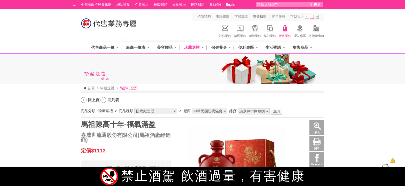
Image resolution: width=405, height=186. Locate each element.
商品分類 (88, 111)
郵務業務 (225, 30)
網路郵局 (197, 4)
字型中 (312, 17)
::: (74, 4)
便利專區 (246, 47)
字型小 (307, 17)
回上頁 (93, 100)
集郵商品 (300, 47)
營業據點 (260, 17)
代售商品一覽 (102, 47)
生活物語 (273, 47)
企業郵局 (142, 4)
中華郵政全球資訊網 (96, 4)
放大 (316, 127)
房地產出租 (316, 30)
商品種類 (126, 111)
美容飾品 (165, 47)
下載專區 (241, 17)
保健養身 (219, 47)
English (231, 4)
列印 (316, 143)
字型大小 (297, 17)
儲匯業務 (240, 30)
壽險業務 (255, 30)
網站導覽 (123, 4)
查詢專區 (222, 17)
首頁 (91, 88)
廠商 (187, 111)
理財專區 (300, 30)
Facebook (316, 159)
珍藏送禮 (192, 47)
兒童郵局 (179, 4)
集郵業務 (270, 30)
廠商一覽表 (135, 47)
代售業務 (285, 30)
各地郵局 (215, 4)
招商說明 (204, 17)
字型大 (317, 17)
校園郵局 (160, 4)
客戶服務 (278, 17)
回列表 (113, 100)
